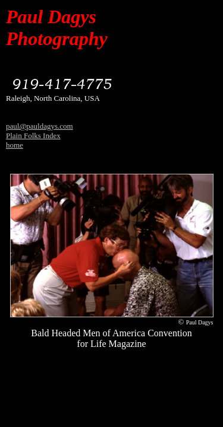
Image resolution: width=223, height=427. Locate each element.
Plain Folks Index (33, 135)
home (14, 145)
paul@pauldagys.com (39, 126)
